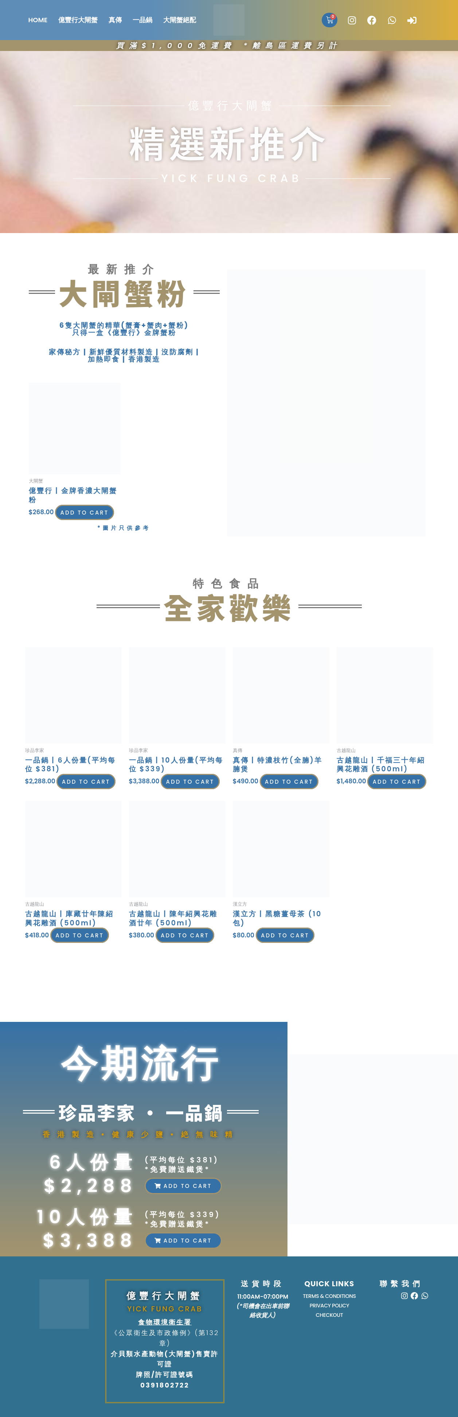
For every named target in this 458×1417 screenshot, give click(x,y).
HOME (37, 19)
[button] (183, 1186)
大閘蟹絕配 (179, 19)
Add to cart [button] (64, 517)
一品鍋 (142, 19)
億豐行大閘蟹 (78, 19)
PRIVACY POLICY (329, 1307)
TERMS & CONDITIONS (329, 1296)
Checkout (329, 1317)
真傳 (115, 19)
